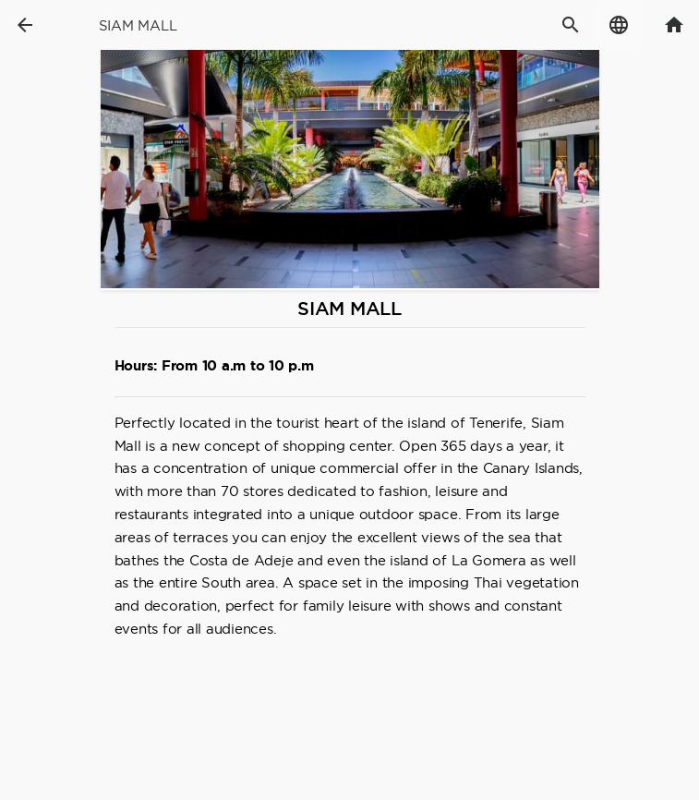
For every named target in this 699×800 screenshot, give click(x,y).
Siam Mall (138, 25)
